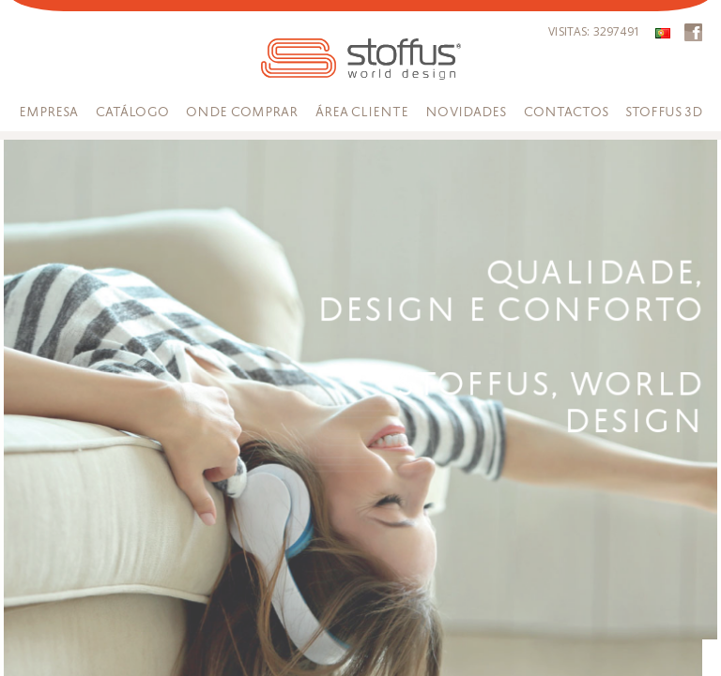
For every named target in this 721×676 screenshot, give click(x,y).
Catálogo (132, 112)
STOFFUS (361, 59)
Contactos (566, 112)
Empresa (49, 112)
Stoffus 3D (663, 112)
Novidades (465, 112)
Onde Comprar (242, 112)
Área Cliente (362, 112)
